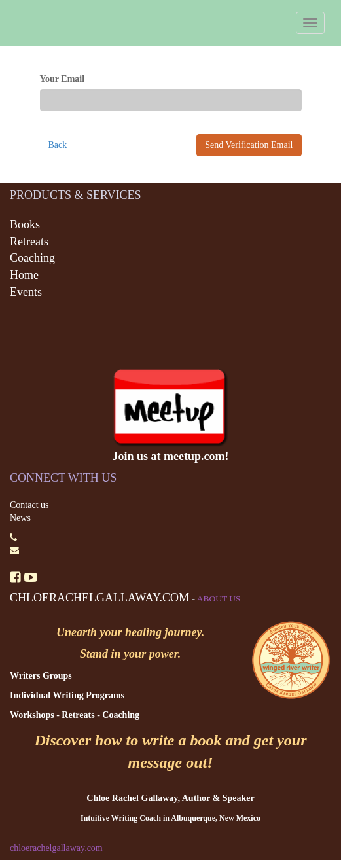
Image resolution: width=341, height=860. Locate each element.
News (20, 518)
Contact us (29, 505)
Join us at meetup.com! (171, 456)
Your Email (62, 79)
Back (57, 145)
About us (219, 598)
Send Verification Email (249, 145)
